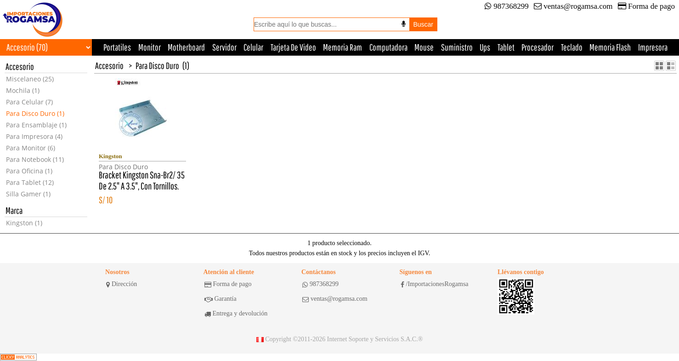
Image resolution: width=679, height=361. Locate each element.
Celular (253, 47)
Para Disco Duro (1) (35, 113)
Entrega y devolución (236, 313)
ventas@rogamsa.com (573, 6)
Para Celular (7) (29, 101)
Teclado (572, 47)
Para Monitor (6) (30, 147)
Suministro (457, 47)
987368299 (507, 6)
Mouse (424, 47)
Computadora (388, 47)
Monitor (149, 47)
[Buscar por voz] (403, 24)
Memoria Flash (610, 47)
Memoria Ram (342, 47)
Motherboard (186, 47)
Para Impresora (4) (34, 136)
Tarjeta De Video (293, 47)
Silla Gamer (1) (28, 193)
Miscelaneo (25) (30, 78)
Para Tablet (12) (30, 182)
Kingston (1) (24, 222)
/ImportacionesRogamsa (435, 284)
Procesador (537, 47)
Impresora (653, 47)
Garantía (220, 299)
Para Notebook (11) (35, 159)
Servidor (224, 47)
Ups (485, 47)
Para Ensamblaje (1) (36, 124)
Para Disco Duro (157, 65)
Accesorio (109, 65)
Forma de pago (646, 6)
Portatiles (117, 47)
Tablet (506, 47)
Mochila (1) (23, 90)
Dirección (121, 284)
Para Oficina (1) (29, 170)
